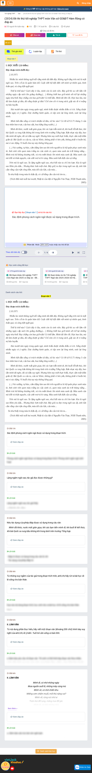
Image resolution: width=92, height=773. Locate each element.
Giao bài (35, 35)
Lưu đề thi (78, 35)
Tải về (56, 35)
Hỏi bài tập (5, 765)
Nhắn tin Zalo (82, 767)
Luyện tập (35, 52)
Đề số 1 (8, 43)
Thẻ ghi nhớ (14, 52)
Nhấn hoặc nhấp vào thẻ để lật (46, 244)
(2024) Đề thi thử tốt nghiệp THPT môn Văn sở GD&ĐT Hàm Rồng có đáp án (47, 13)
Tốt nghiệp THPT (10, 13)
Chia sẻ (14, 35)
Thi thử (56, 52)
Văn (19, 13)
